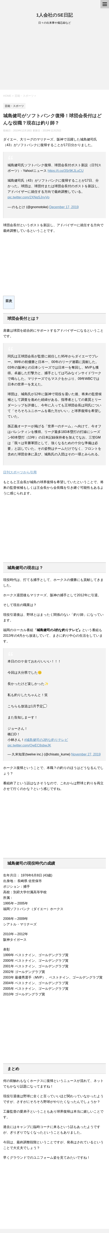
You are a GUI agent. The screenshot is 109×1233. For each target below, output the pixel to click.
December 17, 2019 (64, 207)
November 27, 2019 (86, 754)
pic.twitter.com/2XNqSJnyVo (28, 197)
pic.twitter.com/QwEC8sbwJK (29, 745)
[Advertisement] (54, 58)
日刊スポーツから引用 (20, 472)
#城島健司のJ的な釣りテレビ (46, 740)
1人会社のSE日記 (54, 15)
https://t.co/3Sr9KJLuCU (66, 170)
